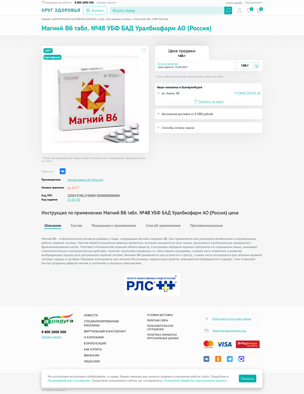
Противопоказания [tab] (206, 225)
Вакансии (91, 355)
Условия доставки (160, 315)
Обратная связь (157, 320)
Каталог (95, 10)
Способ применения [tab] (163, 225)
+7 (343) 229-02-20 (247, 93)
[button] (196, 65)
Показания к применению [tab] (114, 225)
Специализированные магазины (101, 323)
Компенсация (95, 343)
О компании (94, 337)
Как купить (93, 349)
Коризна (258, 10)
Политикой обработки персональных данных (195, 380)
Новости (91, 315)
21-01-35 (73, 200)
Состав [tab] (76, 225)
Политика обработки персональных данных (163, 336)
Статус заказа (234, 2)
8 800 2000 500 (84, 2)
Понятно (247, 378)
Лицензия (92, 361)
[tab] (209, 65)
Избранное (249, 10)
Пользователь (239, 10)
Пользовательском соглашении (69, 380)
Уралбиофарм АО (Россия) (85, 180)
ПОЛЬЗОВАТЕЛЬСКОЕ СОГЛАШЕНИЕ (160, 327)
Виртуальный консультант (105, 331)
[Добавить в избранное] (143, 51)
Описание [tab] (52, 225)
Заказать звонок (107, 2)
